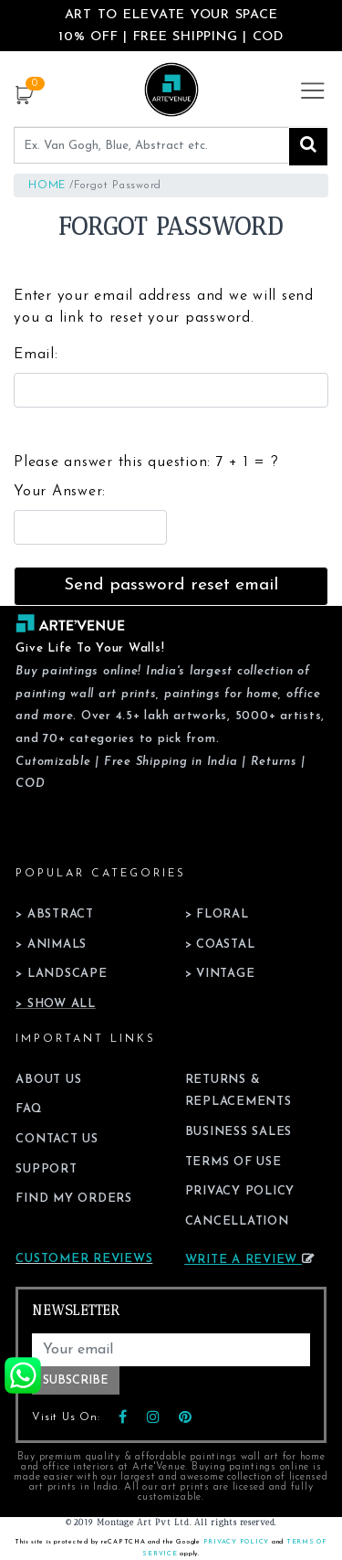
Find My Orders (74, 1198)
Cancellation (237, 1221)
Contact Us (57, 1139)
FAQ (28, 1109)
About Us (48, 1080)
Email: (36, 354)
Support (46, 1169)
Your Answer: (60, 491)
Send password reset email (171, 585)
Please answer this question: (146, 462)
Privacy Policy (240, 1191)
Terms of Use (233, 1162)
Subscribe (76, 1380)
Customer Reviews (84, 1259)
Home (47, 185)
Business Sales (239, 1132)
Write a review (250, 1260)
